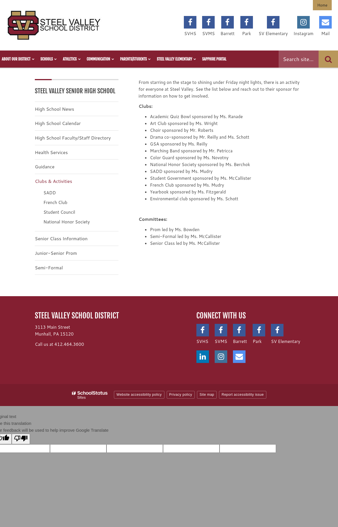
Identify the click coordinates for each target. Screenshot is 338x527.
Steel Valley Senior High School (75, 91)
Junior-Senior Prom (56, 253)
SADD (49, 193)
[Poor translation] (21, 439)
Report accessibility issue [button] (243, 395)
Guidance (45, 166)
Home (322, 5)
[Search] (328, 59)
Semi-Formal (49, 267)
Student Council (59, 212)
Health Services (51, 152)
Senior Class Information (61, 238)
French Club (55, 202)
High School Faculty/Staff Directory (73, 137)
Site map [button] (207, 395)
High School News (54, 109)
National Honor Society (66, 222)
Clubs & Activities (53, 181)
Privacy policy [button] (180, 395)
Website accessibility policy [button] (139, 395)
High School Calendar (58, 123)
